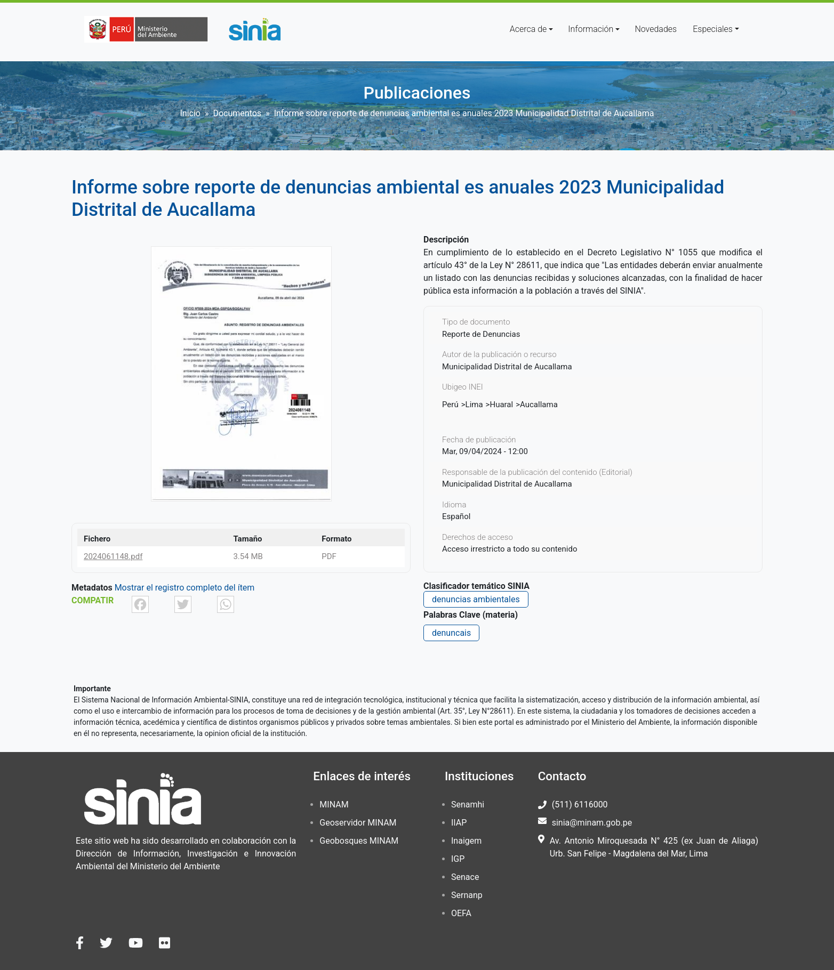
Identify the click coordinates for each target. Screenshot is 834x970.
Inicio (190, 113)
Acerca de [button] (528, 29)
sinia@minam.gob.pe (592, 823)
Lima (474, 404)
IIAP (459, 823)
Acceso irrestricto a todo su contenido (510, 549)
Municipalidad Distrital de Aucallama (507, 484)
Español (456, 516)
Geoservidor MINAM (357, 823)
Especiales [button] (713, 29)
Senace (465, 877)
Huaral (501, 404)
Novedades (656, 29)
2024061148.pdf (113, 556)
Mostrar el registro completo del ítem (185, 588)
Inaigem (466, 841)
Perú (450, 404)
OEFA (461, 913)
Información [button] (590, 29)
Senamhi (467, 804)
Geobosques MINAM (358, 841)
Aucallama (539, 404)
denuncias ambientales (476, 599)
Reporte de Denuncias (481, 334)
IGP (457, 859)
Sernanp (467, 895)
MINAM (333, 804)
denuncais (451, 633)
